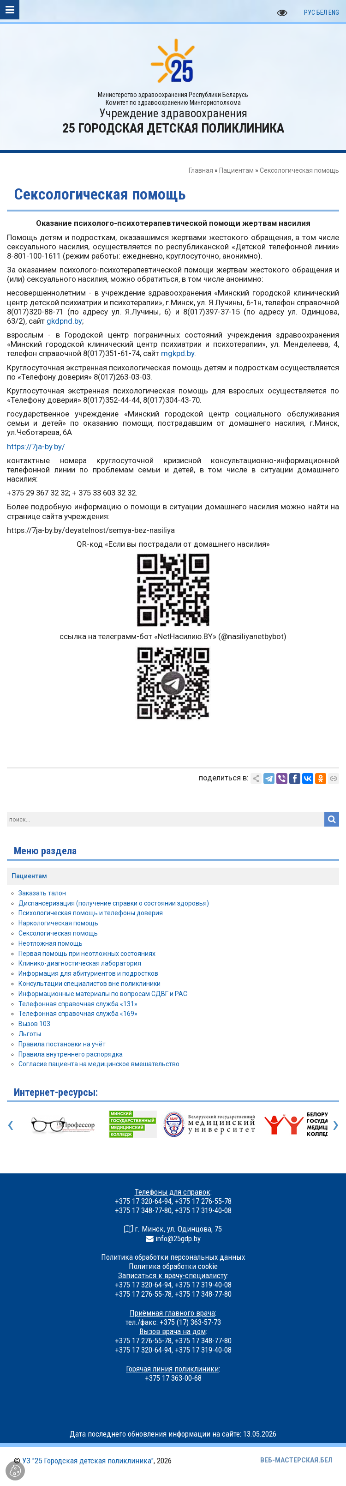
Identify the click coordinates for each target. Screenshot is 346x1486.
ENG (333, 12)
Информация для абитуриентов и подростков (88, 973)
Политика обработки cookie (173, 1266)
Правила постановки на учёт (62, 1044)
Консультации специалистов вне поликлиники (89, 983)
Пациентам (236, 170)
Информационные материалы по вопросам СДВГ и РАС (102, 993)
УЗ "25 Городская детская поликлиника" (88, 1460)
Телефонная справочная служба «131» (77, 1004)
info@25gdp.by (178, 1238)
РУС (309, 12)
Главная (201, 170)
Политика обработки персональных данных (173, 1257)
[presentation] (10, 1124)
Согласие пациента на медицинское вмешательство (98, 1064)
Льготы (29, 1034)
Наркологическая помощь (58, 923)
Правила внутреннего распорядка (70, 1054)
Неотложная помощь (50, 943)
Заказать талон (42, 893)
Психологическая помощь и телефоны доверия (90, 913)
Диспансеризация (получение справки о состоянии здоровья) (113, 903)
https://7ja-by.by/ (36, 446)
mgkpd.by (177, 353)
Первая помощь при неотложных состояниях (86, 953)
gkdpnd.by (64, 321)
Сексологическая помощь (58, 933)
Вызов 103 (34, 1023)
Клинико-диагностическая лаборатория (79, 963)
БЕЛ (321, 12)
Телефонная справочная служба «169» (77, 1013)
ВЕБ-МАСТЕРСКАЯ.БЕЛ (296, 1460)
